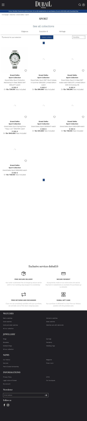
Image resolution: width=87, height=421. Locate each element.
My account (6, 385)
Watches (12, 14)
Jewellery (9, 336)
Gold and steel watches (10, 326)
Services (5, 365)
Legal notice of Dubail (10, 382)
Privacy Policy (7, 378)
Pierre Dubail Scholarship (11, 368)
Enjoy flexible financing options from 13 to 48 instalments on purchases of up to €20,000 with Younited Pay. (43, 11)
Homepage (5, 14)
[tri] (78, 37)
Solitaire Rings (7, 347)
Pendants (49, 344)
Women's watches (52, 320)
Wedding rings (50, 347)
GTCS (48, 378)
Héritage (62, 31)
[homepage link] (43, 4)
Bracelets (6, 344)
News (6, 356)
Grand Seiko (20, 14)
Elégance (24, 31)
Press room (49, 365)
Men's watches (7, 320)
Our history (6, 361)
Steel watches (50, 323)
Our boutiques (50, 382)
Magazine (49, 361)
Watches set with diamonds (55, 326)
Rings (4, 340)
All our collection (8, 330)
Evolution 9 (43, 31)
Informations (11, 374)
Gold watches (7, 323)
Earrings (48, 340)
